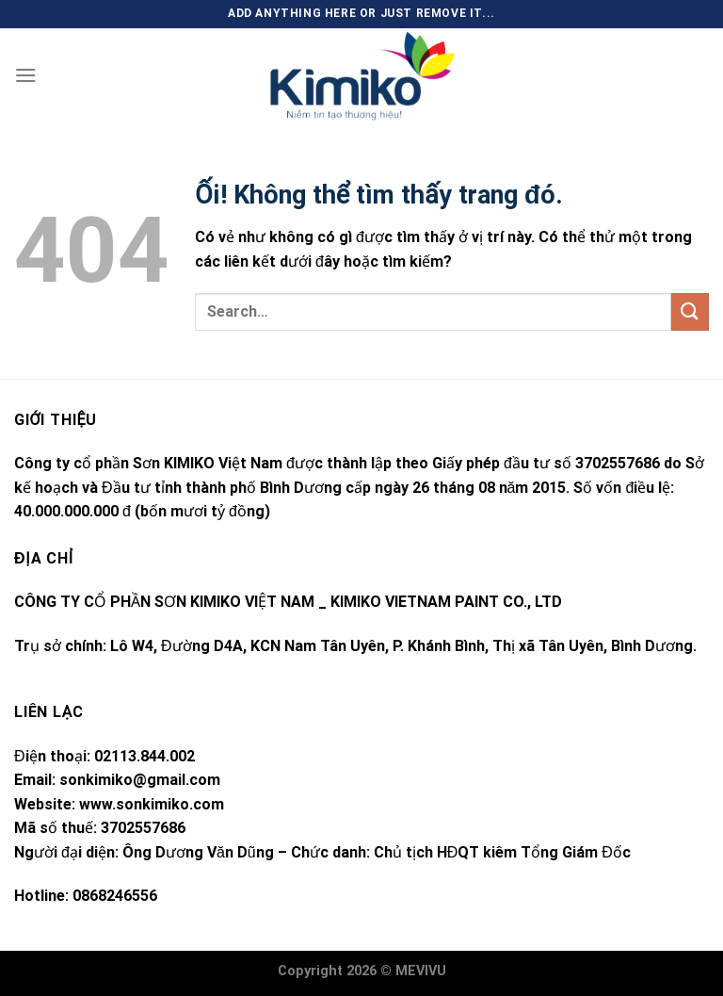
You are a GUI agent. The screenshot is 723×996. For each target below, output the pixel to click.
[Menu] (25, 75)
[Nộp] (690, 311)
